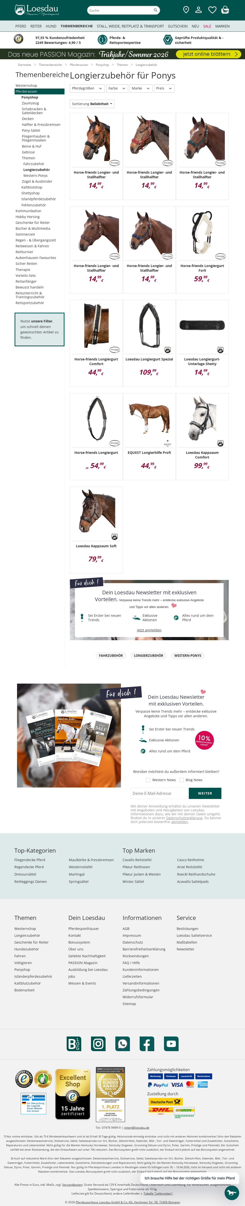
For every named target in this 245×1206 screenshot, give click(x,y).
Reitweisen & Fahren (32, 246)
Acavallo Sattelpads (193, 881)
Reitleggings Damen (30, 881)
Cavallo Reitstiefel (137, 859)
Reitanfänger (26, 281)
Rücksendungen (136, 956)
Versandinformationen (141, 983)
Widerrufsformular (138, 997)
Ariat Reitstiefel (189, 867)
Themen (28, 158)
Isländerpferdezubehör (33, 976)
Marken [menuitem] (222, 26)
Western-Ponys (35, 175)
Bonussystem (79, 942)
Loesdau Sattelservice (194, 935)
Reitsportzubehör (30, 302)
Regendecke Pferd (29, 867)
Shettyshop (30, 193)
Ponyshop (29, 97)
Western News (164, 780)
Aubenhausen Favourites (36, 257)
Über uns (75, 949)
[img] (225, 12)
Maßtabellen (187, 942)
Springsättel (79, 881)
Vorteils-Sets (26, 275)
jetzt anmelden (149, 630)
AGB (126, 928)
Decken (28, 118)
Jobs (71, 976)
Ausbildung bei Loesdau (88, 969)
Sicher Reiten (26, 263)
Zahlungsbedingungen (141, 990)
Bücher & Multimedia (33, 228)
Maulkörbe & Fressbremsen (91, 859)
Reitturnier (24, 251)
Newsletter (185, 949)
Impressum (132, 935)
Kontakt (74, 935)
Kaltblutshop (31, 187)
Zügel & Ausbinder (37, 181)
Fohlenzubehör (33, 205)
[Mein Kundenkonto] (198, 13)
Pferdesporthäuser (83, 928)
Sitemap (129, 1003)
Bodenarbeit (24, 990)
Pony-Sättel (31, 130)
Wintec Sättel (133, 881)
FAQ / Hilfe (131, 962)
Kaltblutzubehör (27, 983)
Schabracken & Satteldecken (34, 111)
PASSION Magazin (83, 962)
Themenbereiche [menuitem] (77, 26)
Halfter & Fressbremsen (41, 124)
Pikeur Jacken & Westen (142, 874)
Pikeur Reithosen (136, 867)
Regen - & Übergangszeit (36, 240)
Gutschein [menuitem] (178, 26)
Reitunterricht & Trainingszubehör (30, 295)
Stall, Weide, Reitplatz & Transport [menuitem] (130, 26)
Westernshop (26, 85)
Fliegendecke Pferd (29, 859)
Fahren (20, 956)
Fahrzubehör (33, 163)
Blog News (194, 780)
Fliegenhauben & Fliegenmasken (36, 138)
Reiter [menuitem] (36, 26)
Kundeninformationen (141, 969)
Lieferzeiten (132, 976)
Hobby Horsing (28, 216)
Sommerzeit (25, 234)
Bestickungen (188, 928)
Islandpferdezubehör (38, 199)
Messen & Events (82, 983)
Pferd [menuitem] (20, 26)
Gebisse (28, 152)
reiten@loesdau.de (136, 1128)
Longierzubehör (36, 169)
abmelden (179, 821)
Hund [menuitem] (51, 26)
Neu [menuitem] (195, 26)
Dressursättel (25, 874)
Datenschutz (133, 942)
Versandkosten (72, 1185)
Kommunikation (28, 211)
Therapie (23, 269)
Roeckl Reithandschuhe (196, 874)
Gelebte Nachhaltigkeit (87, 956)
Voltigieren (23, 962)
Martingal (77, 874)
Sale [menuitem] (207, 26)
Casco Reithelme (190, 859)
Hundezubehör (26, 949)
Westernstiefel (80, 867)
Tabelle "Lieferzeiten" (158, 1193)
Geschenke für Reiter (33, 222)
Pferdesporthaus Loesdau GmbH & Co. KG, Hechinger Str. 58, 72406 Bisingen (128, 1202)
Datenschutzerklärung (184, 818)
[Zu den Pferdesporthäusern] (186, 10)
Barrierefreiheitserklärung (144, 949)
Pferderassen (26, 91)
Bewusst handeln (30, 287)
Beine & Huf (31, 146)
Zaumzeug (30, 103)
